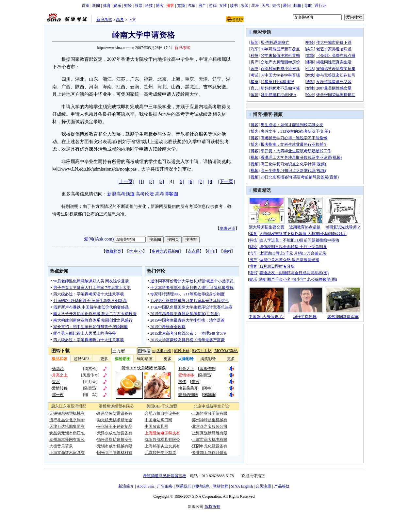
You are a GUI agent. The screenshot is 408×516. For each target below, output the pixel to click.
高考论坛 (145, 193)
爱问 (287, 5)
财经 (128, 5)
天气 (265, 5)
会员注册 (263, 486)
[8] (210, 181)
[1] (141, 181)
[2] (151, 181)
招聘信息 (202, 486)
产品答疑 (282, 486)
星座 (255, 5)
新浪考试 (104, 19)
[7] (201, 181)
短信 (276, 5)
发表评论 (227, 228)
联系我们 (183, 486)
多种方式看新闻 (165, 251)
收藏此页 (113, 251)
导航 (308, 5)
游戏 (213, 5)
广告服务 (165, 486)
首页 (86, 5)
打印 (211, 251)
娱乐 (117, 5)
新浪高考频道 (121, 193)
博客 (160, 5)
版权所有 (212, 506)
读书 (234, 5)
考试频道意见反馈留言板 (164, 476)
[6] (191, 181)
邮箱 (297, 5)
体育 (107, 5)
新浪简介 (126, 486)
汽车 (191, 5)
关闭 (227, 251)
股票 (138, 5)
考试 (244, 5)
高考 (120, 19)
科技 (149, 5)
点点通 (194, 251)
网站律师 (220, 486)
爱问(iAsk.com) (99, 239)
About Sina (146, 486)
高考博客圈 (166, 193)
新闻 (96, 5)
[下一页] (226, 181)
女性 (223, 5)
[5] (181, 181)
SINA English (242, 486)
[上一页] (126, 181)
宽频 (181, 5)
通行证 (320, 5)
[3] (161, 181)
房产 (202, 5)
